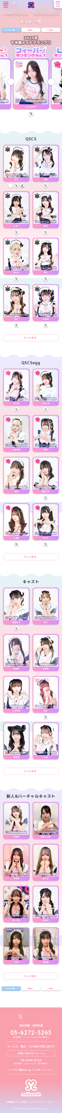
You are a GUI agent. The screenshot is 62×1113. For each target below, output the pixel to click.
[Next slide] (51, 81)
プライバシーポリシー (45, 1102)
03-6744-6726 (31, 1060)
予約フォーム (25, 1069)
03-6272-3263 (31, 1032)
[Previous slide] (11, 81)
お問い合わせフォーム (31, 1053)
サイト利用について (24, 1102)
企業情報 (10, 1102)
